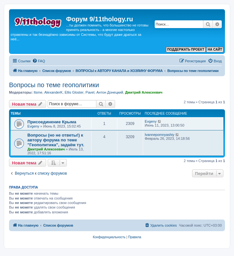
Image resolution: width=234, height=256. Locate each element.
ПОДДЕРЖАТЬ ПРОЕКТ (185, 49)
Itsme (38, 92)
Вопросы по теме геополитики (54, 84)
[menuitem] (38, 61)
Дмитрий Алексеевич (143, 92)
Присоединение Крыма (51, 121)
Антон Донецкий (109, 92)
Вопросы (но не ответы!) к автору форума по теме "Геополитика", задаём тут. (55, 140)
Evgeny (33, 126)
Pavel (89, 92)
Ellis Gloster (74, 92)
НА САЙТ (215, 49)
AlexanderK (53, 92)
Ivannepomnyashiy (159, 135)
